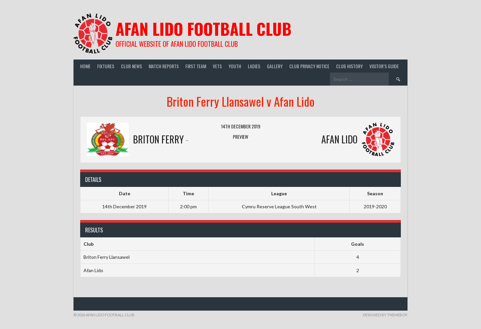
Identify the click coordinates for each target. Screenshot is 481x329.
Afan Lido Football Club (204, 28)
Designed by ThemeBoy (385, 315)
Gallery (275, 66)
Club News (131, 66)
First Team (195, 66)
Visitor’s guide (384, 66)
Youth (234, 66)
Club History (349, 66)
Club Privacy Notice (309, 66)
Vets (217, 66)
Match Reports (164, 66)
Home (85, 66)
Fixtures (105, 66)
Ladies (254, 66)
